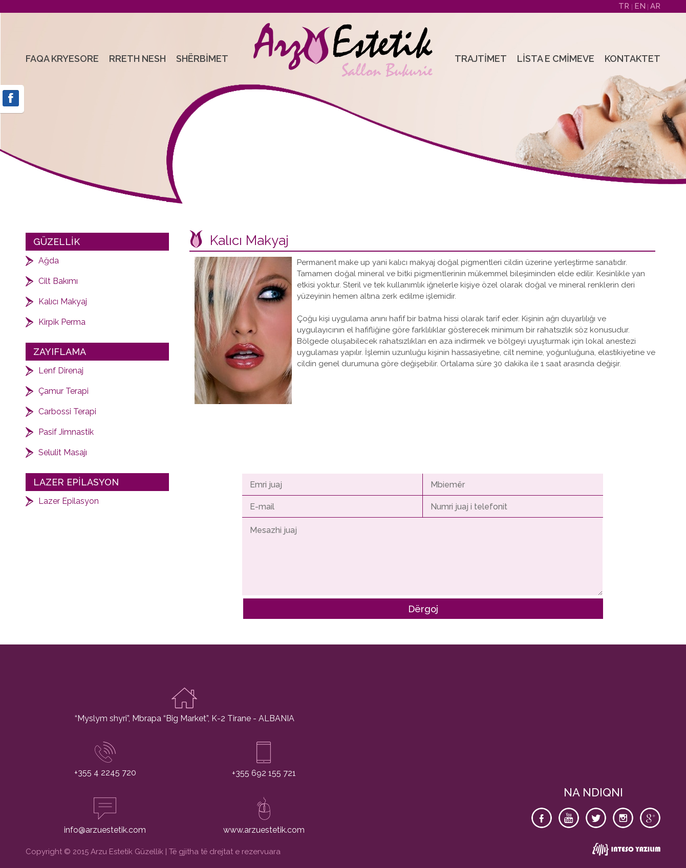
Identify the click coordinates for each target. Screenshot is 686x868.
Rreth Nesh (137, 58)
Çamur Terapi (63, 391)
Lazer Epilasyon (68, 501)
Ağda (48, 260)
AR (655, 6)
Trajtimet (481, 58)
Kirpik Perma (61, 322)
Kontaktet (632, 58)
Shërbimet (202, 58)
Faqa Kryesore (62, 58)
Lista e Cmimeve (555, 58)
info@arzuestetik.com (105, 830)
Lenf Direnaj (60, 370)
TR (624, 6)
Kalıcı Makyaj (62, 301)
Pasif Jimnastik (66, 432)
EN (641, 6)
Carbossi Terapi (67, 411)
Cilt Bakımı (58, 281)
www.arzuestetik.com (264, 830)
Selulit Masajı (62, 452)
